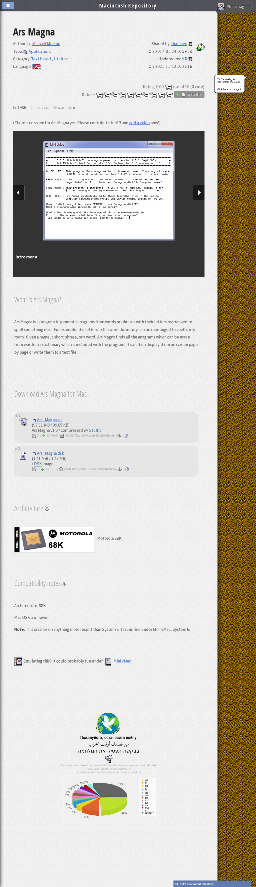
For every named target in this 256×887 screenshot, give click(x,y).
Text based (41, 59)
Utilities (61, 59)
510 (61, 108)
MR (184, 59)
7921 (45, 108)
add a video (139, 122)
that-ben (179, 43)
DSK (38, 463)
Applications (37, 51)
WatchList (189, 94)
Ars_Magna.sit (47, 420)
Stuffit (95, 430)
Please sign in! (234, 7)
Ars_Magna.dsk (48, 453)
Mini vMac (117, 661)
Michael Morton (43, 43)
